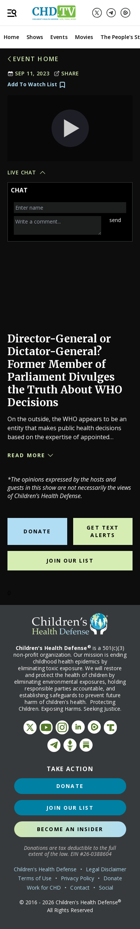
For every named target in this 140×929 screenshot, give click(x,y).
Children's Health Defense (45, 869)
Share (66, 73)
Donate (37, 531)
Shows (35, 37)
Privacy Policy (77, 878)
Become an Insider (70, 829)
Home (11, 37)
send (115, 220)
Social (106, 887)
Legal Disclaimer (106, 869)
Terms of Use (35, 878)
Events (59, 37)
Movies (84, 37)
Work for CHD (44, 887)
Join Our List (69, 560)
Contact (80, 887)
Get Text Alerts (103, 531)
